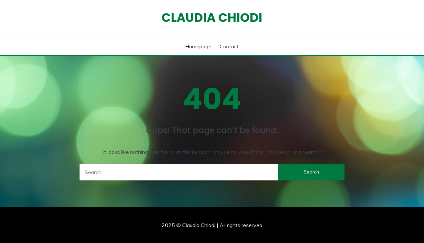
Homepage (198, 46)
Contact (229, 46)
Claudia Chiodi (212, 17)
